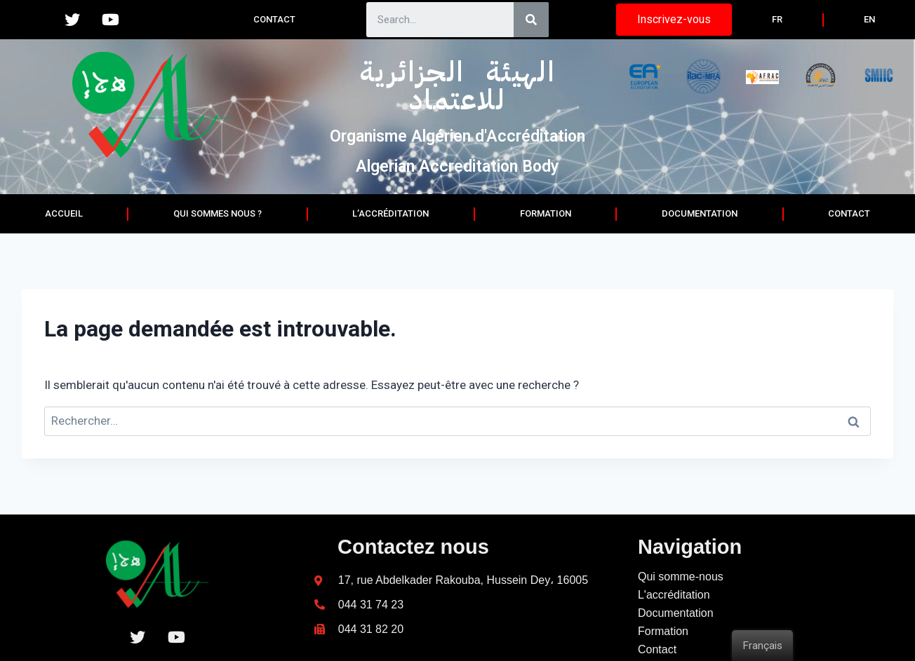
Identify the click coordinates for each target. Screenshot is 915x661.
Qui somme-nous (680, 607)
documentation (699, 213)
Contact (274, 19)
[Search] (531, 19)
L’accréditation (390, 213)
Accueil (64, 213)
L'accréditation (674, 625)
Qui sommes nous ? (217, 213)
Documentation (676, 643)
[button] (674, 20)
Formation (545, 213)
